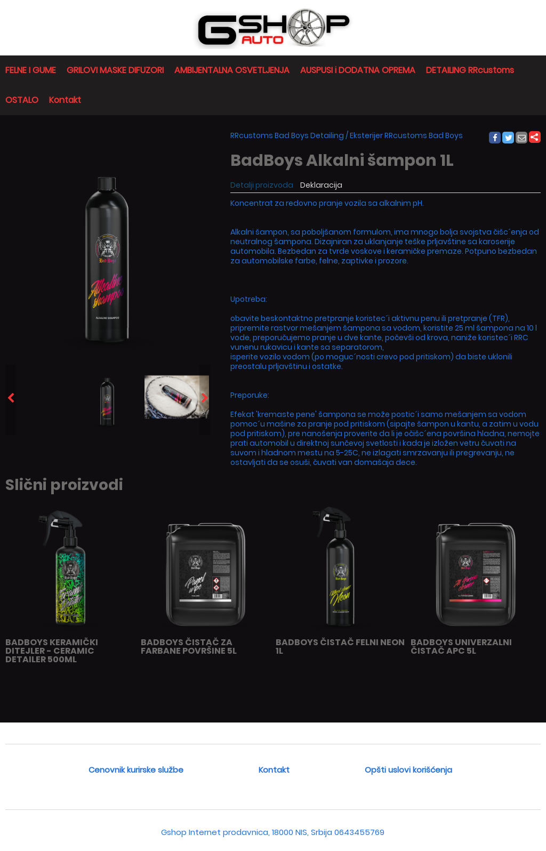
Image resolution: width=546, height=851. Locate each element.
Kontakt (65, 100)
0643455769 (359, 832)
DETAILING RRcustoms (470, 70)
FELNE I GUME (30, 70)
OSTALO (21, 100)
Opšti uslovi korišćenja (408, 769)
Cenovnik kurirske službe (136, 769)
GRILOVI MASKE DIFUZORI (115, 70)
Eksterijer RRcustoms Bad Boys (406, 135)
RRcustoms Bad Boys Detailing (287, 135)
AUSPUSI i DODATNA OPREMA (357, 70)
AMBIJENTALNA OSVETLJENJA (232, 70)
